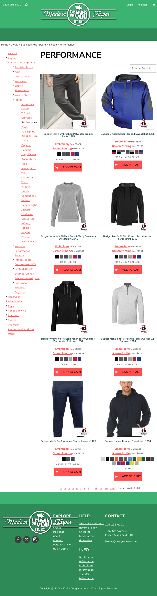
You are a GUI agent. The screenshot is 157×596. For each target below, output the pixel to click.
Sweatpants (28, 168)
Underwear (21, 282)
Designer (58, 531)
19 (101, 488)
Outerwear (27, 177)
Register (142, 4)
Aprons (12, 319)
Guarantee (85, 540)
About (56, 535)
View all (12, 53)
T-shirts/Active (24, 67)
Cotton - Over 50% (25, 264)
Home (4, 44)
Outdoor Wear (23, 76)
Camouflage (28, 195)
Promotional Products (21, 329)
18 (96, 488)
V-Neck (25, 200)
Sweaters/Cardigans (27, 278)
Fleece (53, 44)
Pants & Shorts (24, 268)
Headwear (14, 296)
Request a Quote (63, 544)
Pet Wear (13, 324)
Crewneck (27, 117)
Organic (26, 145)
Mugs (11, 333)
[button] (26, 4)
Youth (24, 182)
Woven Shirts (23, 95)
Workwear (21, 81)
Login (129, 4)
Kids (17, 71)
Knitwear (20, 287)
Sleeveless (28, 218)
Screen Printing (62, 148)
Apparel (12, 58)
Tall (23, 173)
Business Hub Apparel (33, 44)
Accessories (15, 301)
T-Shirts (26, 113)
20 (106, 488)
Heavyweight (29, 204)
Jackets (26, 209)
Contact (58, 540)
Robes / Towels (17, 310)
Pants (24, 127)
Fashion (26, 237)
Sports (19, 85)
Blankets (13, 315)
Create (14, 44)
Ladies (25, 140)
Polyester (20, 292)
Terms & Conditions (91, 523)
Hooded (26, 149)
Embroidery (62, 143)
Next (112, 488)
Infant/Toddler (23, 259)
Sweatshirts (28, 159)
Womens (20, 246)
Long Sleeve (28, 154)
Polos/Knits (22, 90)
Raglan (25, 232)
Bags (11, 306)
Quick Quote (60, 548)
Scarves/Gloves (24, 273)
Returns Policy (88, 527)
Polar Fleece (28, 241)
